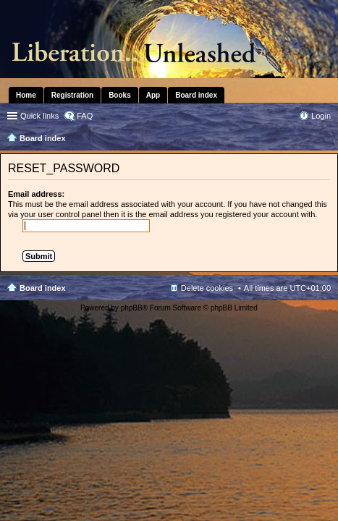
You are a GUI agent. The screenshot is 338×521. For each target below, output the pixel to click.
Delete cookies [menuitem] (207, 288)
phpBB (132, 308)
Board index (43, 288)
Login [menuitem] (321, 115)
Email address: (36, 194)
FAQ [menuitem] (85, 115)
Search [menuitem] (325, 139)
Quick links (39, 115)
